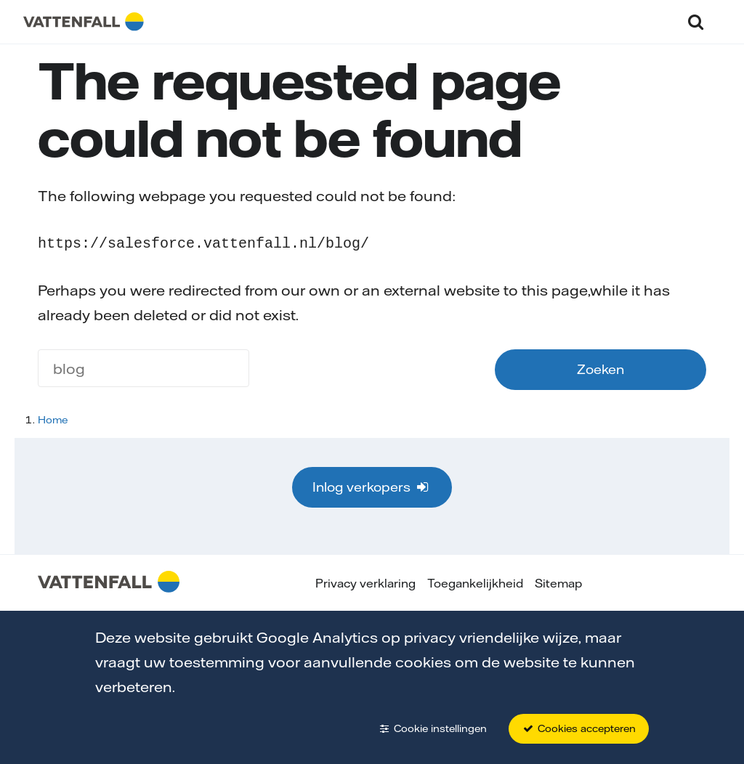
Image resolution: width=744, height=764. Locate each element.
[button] (695, 21)
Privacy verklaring (365, 581)
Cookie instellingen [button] (432, 728)
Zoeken (600, 367)
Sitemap (558, 581)
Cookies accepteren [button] (579, 728)
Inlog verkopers (371, 485)
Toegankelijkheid (475, 581)
